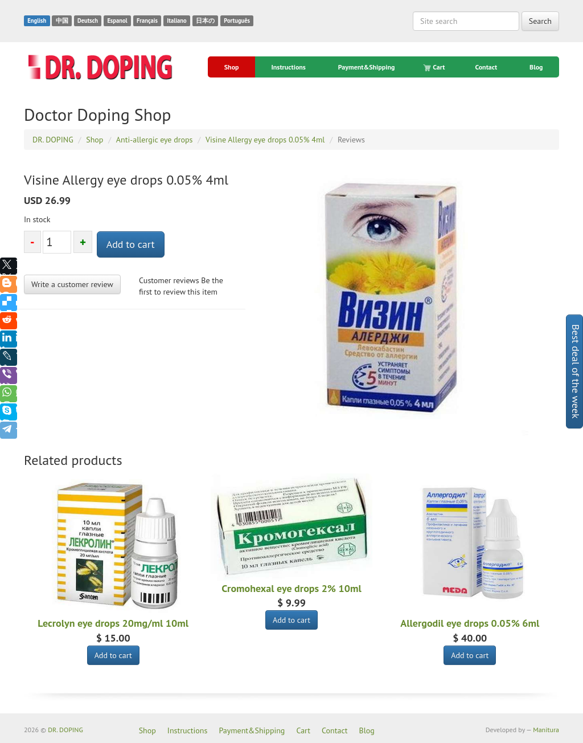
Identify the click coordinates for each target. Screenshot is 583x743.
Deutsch (87, 21)
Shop (231, 67)
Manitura (546, 729)
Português (237, 21)
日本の (205, 21)
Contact (486, 67)
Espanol (117, 21)
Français (147, 21)
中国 (62, 21)
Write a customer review (72, 284)
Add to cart (130, 244)
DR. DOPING (65, 729)
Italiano (176, 21)
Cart (434, 67)
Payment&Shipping (366, 67)
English (36, 21)
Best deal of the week (575, 371)
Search (540, 21)
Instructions (288, 67)
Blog (536, 67)
